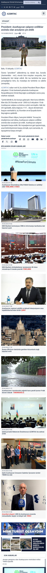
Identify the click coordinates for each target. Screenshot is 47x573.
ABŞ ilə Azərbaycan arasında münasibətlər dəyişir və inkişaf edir (19, 515)
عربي (18, 7)
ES (14, 7)
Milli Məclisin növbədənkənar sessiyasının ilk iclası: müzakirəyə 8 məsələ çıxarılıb (20, 268)
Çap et (17, 33)
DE (10, 7)
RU (4, 7)
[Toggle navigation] (43, 13)
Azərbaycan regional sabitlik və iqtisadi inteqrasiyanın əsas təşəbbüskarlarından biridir (23, 309)
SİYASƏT (5, 21)
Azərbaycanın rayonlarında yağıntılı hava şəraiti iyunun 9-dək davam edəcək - (23, 391)
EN (7, 7)
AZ (2, 7)
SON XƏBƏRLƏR (10, 555)
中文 (22, 7)
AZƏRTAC (18, 69)
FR (12, 7)
